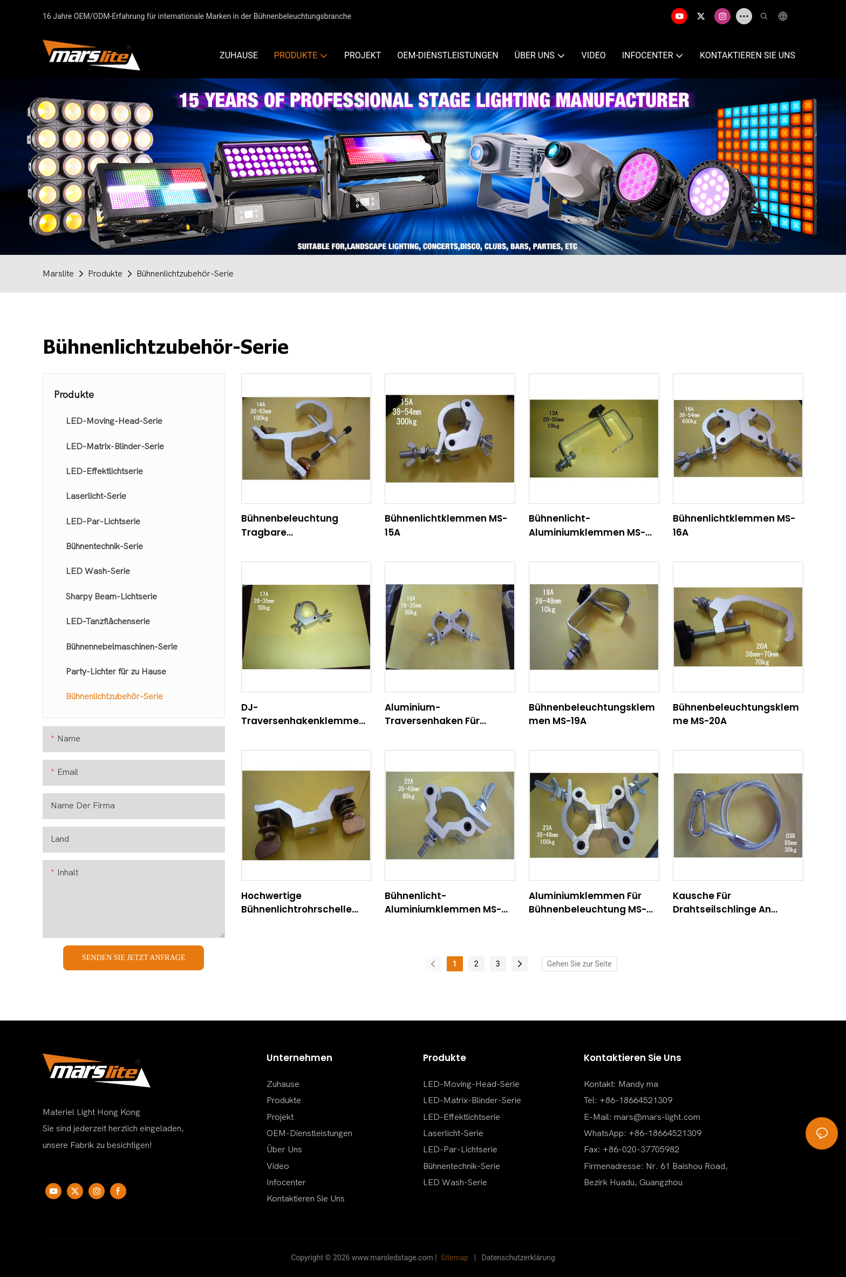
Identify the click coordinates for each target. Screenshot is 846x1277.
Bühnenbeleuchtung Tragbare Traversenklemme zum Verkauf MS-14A (296, 525)
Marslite (58, 274)
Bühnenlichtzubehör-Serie (185, 274)
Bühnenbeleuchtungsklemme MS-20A (736, 714)
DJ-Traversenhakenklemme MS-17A (300, 714)
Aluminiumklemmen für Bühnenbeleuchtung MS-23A (587, 903)
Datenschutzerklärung (518, 1257)
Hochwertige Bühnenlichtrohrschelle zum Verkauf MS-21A (296, 903)
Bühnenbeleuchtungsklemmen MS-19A (592, 714)
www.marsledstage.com (392, 1257)
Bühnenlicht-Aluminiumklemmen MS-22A (443, 903)
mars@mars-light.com (657, 1117)
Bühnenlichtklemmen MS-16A (734, 525)
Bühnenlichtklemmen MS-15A (446, 525)
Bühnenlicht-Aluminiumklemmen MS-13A (587, 525)
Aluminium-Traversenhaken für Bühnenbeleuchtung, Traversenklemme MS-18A (447, 714)
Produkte (105, 274)
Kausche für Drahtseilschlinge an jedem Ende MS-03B (722, 903)
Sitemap (454, 1257)
